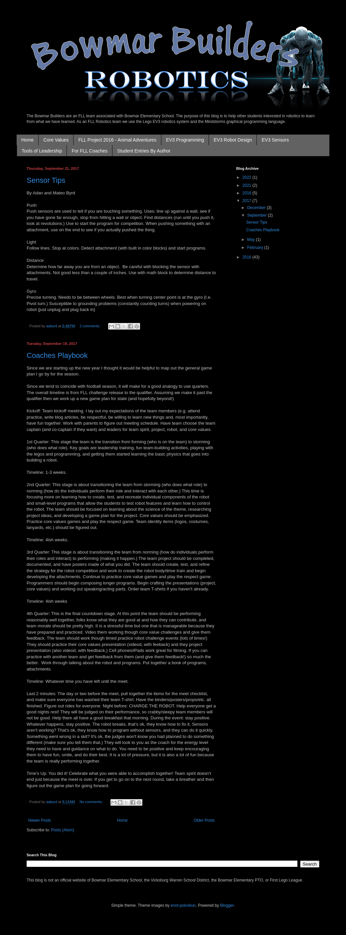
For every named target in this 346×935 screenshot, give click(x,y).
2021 (248, 185)
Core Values (56, 140)
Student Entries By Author (143, 151)
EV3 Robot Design (233, 140)
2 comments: (90, 326)
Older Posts (204, 820)
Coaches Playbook (57, 355)
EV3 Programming (185, 140)
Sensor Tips (46, 180)
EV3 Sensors (275, 140)
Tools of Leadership (42, 151)
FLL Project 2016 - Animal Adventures (117, 140)
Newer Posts (39, 820)
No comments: (92, 802)
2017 (248, 200)
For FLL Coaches (89, 151)
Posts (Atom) (62, 830)
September (257, 215)
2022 (248, 177)
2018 (248, 193)
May (251, 239)
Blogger (227, 905)
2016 (248, 257)
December (257, 207)
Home (27, 140)
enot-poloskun (183, 905)
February (255, 247)
